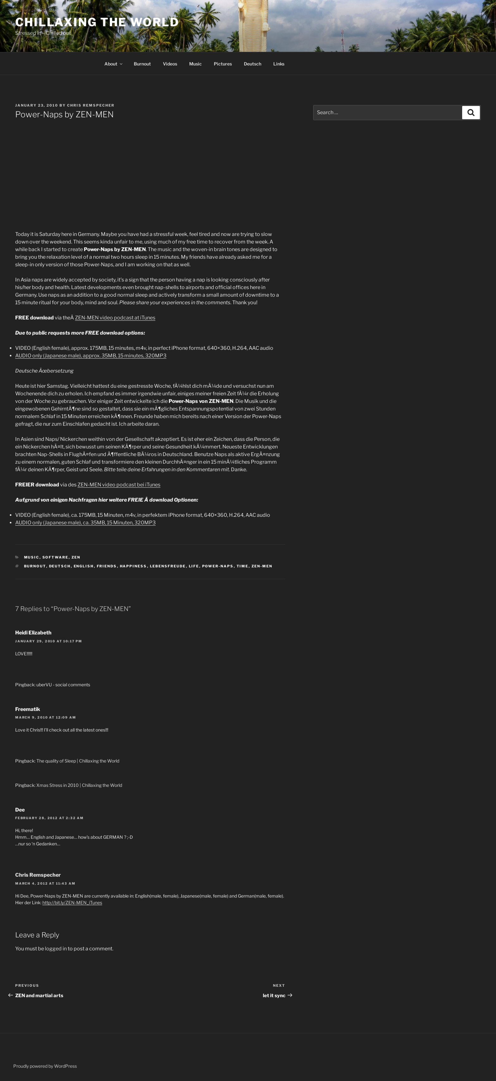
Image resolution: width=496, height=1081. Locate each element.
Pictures (223, 63)
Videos (170, 63)
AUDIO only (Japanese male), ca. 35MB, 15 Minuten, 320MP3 (85, 523)
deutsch (60, 566)
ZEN (76, 557)
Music (195, 63)
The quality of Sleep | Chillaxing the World (77, 760)
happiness (133, 566)
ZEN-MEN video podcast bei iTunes (119, 485)
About (113, 63)
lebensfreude (168, 566)
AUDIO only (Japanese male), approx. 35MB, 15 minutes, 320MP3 (90, 356)
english (84, 566)
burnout (35, 566)
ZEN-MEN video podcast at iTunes (115, 318)
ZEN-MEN (262, 566)
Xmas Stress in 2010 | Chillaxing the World (79, 785)
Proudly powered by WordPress (45, 1066)
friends (107, 566)
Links (278, 63)
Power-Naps (218, 566)
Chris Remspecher (91, 105)
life (194, 566)
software (55, 557)
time (243, 566)
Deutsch (252, 63)
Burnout (142, 63)
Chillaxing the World (97, 22)
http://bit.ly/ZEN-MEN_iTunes (72, 902)
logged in (56, 949)
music (32, 557)
